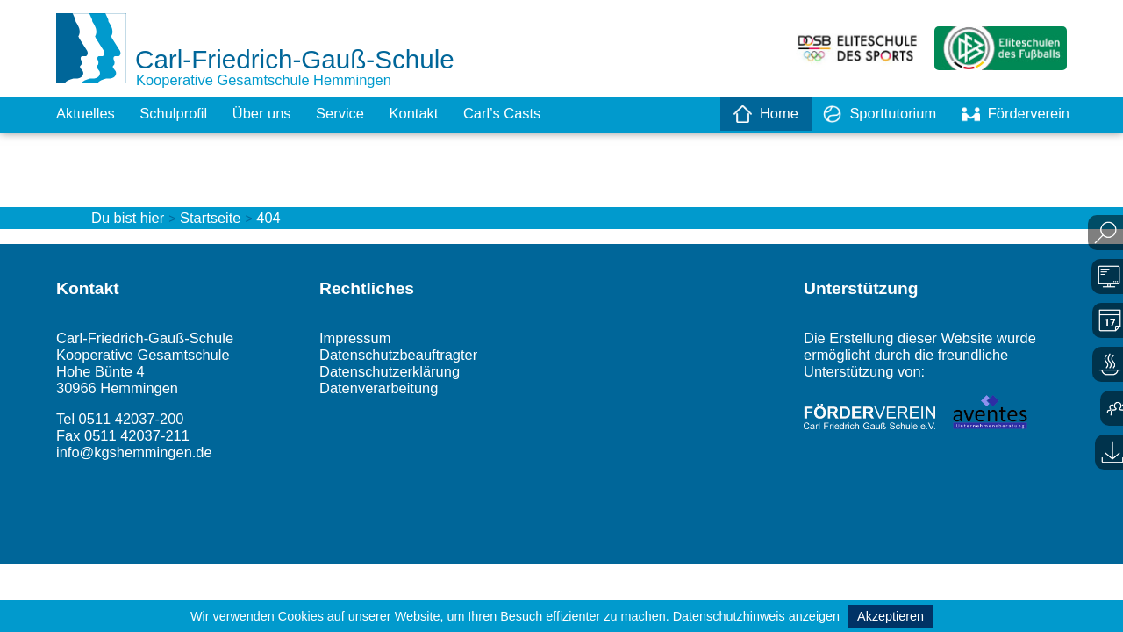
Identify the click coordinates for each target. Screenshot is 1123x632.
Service (360, 114)
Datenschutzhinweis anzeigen (756, 616)
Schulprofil (182, 114)
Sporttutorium (867, 114)
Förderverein (1011, 114)
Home (747, 114)
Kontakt (439, 114)
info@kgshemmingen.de (141, 480)
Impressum (358, 354)
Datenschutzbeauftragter (405, 372)
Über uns (277, 114)
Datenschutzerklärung (396, 390)
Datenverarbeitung (384, 409)
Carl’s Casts (533, 114)
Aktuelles (88, 114)
